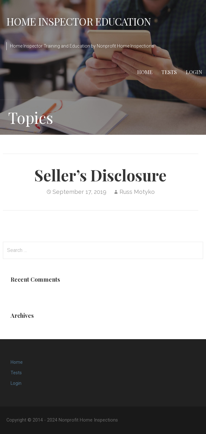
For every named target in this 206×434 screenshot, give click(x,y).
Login (194, 72)
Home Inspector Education (78, 21)
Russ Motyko (137, 191)
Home (144, 72)
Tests (169, 72)
